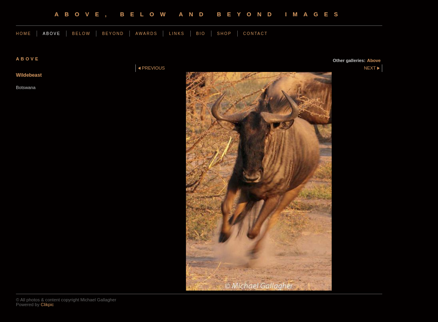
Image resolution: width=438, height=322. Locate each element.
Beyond (113, 33)
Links (176, 33)
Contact (255, 33)
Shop (224, 33)
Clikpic (47, 304)
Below (81, 33)
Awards (146, 33)
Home (23, 33)
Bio (200, 33)
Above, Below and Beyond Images (199, 14)
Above (52, 33)
